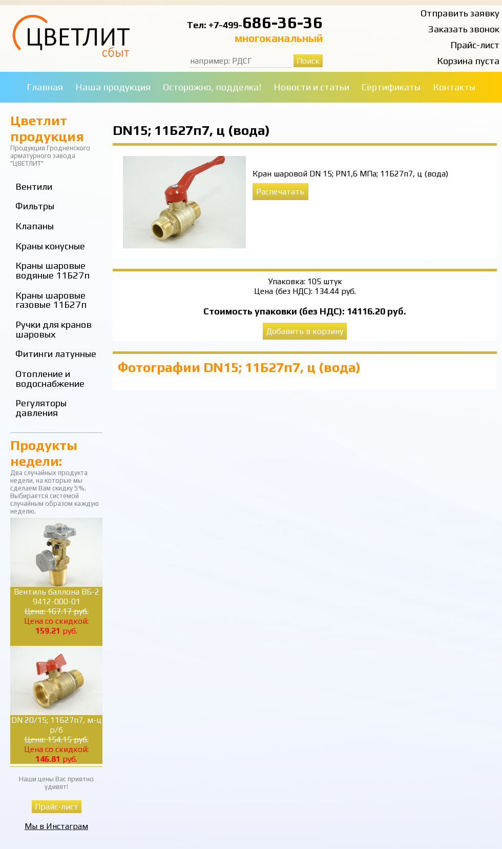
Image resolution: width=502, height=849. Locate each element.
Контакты (454, 87)
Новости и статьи (311, 87)
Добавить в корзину (304, 331)
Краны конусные (50, 246)
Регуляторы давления (41, 408)
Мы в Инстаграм (56, 826)
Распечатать (280, 191)
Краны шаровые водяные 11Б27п (52, 270)
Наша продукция (113, 87)
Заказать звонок (463, 29)
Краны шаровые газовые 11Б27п (51, 300)
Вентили (33, 186)
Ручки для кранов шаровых (53, 329)
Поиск (308, 61)
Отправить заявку (460, 13)
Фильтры (34, 206)
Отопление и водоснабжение (50, 378)
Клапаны (34, 226)
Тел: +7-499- (214, 24)
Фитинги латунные (55, 353)
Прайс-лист (474, 45)
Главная (45, 87)
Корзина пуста (468, 60)
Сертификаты (391, 87)
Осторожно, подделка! (212, 87)
